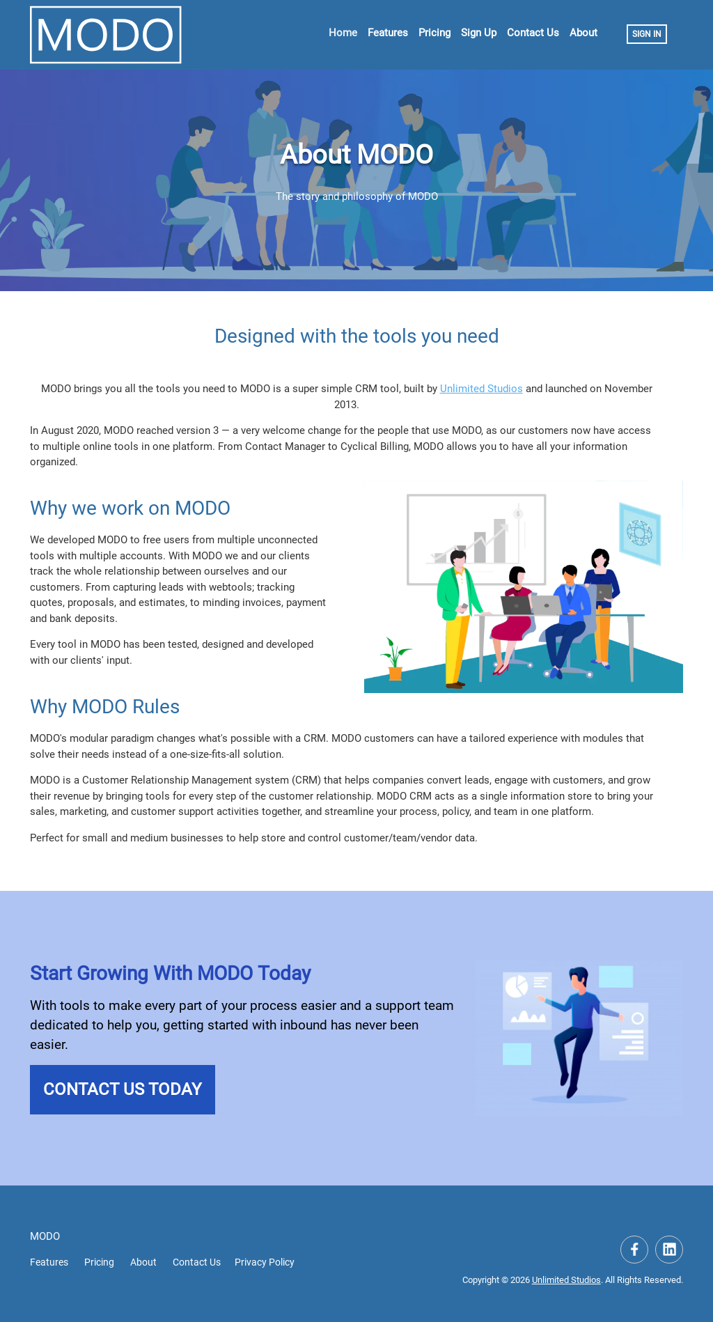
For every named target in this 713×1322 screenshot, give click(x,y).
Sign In (646, 34)
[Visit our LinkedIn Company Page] (669, 1249)
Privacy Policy (265, 1262)
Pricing (434, 32)
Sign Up (478, 32)
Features (388, 32)
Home (343, 32)
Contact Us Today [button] (122, 1089)
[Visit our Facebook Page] (634, 1249)
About (583, 32)
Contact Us (533, 32)
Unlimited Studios (481, 388)
